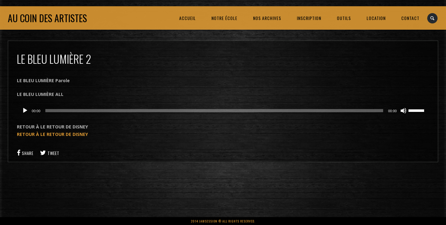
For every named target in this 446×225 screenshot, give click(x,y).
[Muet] (403, 111)
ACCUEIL (187, 18)
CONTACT (410, 18)
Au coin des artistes (47, 18)
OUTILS (344, 18)
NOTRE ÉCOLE (224, 18)
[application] (223, 110)
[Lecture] (25, 111)
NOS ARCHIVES (267, 18)
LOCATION (376, 18)
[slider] (214, 110)
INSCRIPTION (309, 18)
